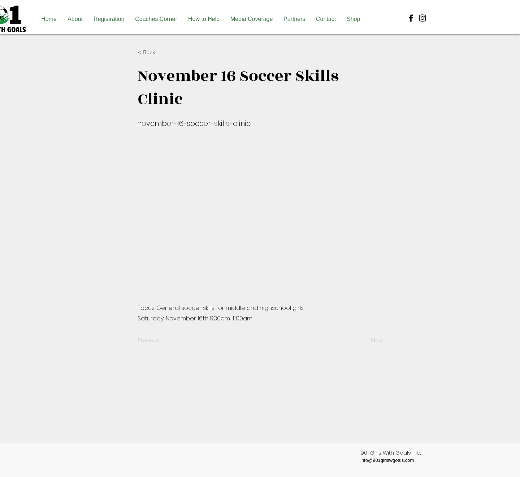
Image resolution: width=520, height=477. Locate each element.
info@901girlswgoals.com (387, 460)
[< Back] (161, 52)
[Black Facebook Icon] (411, 18)
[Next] (365, 340)
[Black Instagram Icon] (422, 18)
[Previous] (161, 340)
